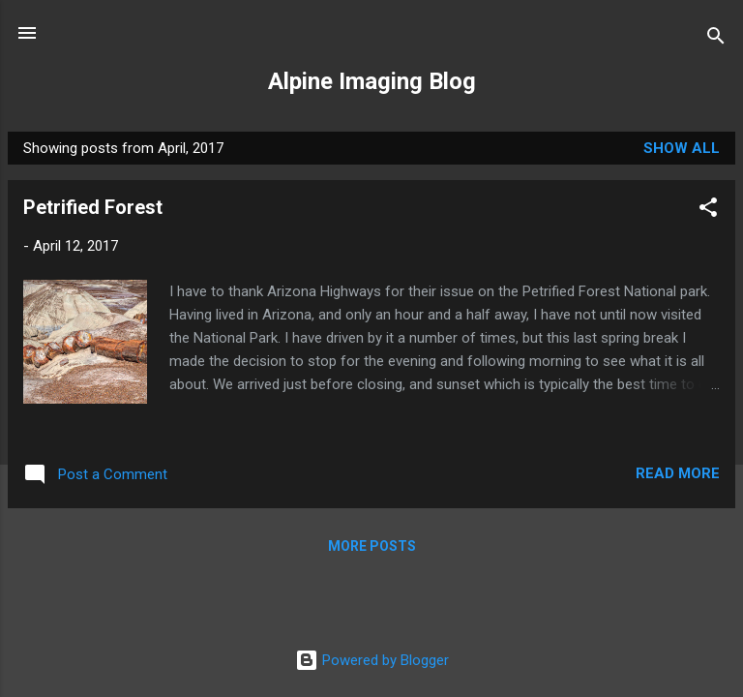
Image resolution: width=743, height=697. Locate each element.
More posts (372, 546)
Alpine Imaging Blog (372, 81)
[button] (708, 211)
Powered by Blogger (372, 660)
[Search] (716, 39)
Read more (678, 473)
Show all (681, 148)
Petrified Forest (93, 207)
